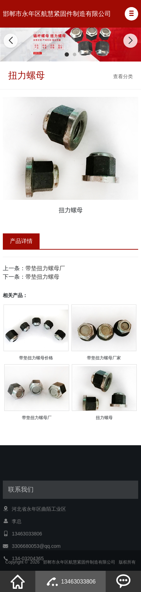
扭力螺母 (104, 417)
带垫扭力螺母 (42, 277)
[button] (131, 14)
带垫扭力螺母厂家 (104, 357)
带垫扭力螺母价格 (36, 357)
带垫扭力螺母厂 (45, 268)
